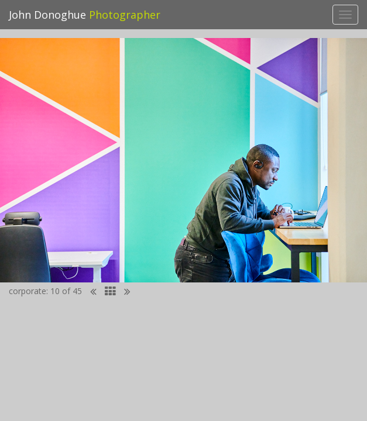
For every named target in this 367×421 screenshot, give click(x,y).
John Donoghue (84, 15)
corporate (27, 290)
